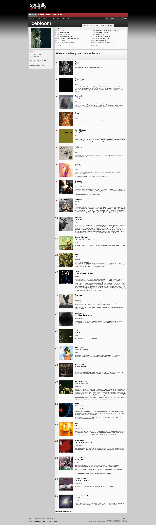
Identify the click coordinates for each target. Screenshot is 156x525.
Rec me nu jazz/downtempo (102, 38)
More (56, 47)
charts (41, 15)
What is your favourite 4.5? (66, 34)
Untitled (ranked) (63, 44)
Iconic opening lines (64, 32)
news (48, 15)
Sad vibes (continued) (65, 45)
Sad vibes (98, 45)
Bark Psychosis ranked (101, 40)
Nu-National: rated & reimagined (67, 42)
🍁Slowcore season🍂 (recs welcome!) (105, 42)
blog (60, 15)
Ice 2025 (62, 30)
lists (54, 15)
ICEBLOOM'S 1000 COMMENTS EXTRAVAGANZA (107, 30)
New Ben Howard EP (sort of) (66, 36)
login (30, 18)
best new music (65, 18)
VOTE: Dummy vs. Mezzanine (103, 36)
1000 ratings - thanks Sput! (102, 32)
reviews (32, 15)
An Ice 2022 (99, 44)
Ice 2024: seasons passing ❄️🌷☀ (104, 34)
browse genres (37, 18)
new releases (47, 18)
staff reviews (56, 18)
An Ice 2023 (62, 40)
